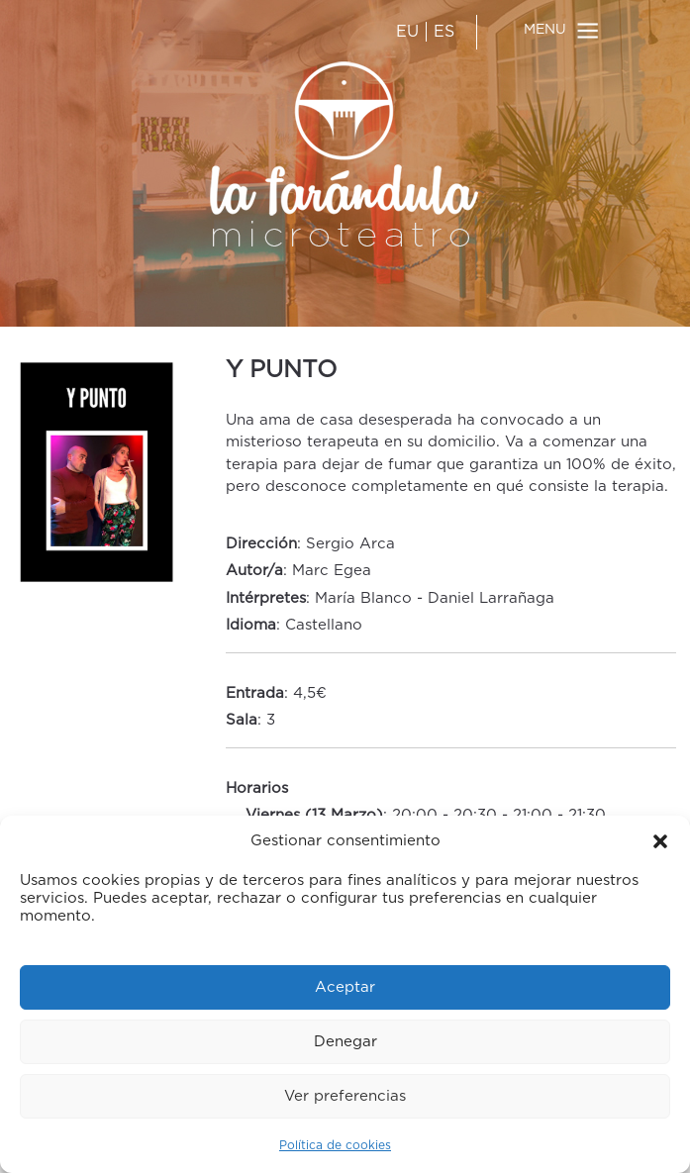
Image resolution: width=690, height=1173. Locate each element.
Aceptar (345, 987)
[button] (660, 841)
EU (407, 32)
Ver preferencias (345, 1096)
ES (444, 32)
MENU (545, 30)
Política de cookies (335, 1145)
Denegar (345, 1041)
